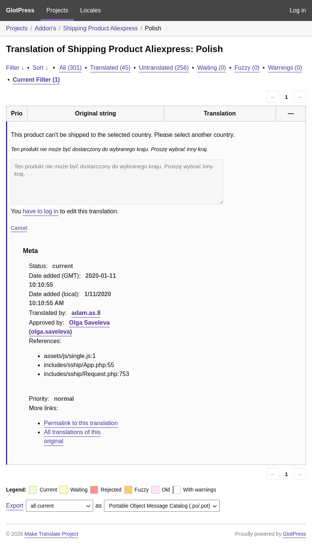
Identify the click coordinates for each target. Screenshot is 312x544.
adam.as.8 (85, 313)
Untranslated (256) (164, 67)
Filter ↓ (15, 67)
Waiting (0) (211, 67)
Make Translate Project (51, 534)
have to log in (40, 211)
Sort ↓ (40, 67)
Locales (90, 10)
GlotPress (20, 10)
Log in (297, 10)
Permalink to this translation (81, 423)
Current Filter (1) (36, 79)
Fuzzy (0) (246, 67)
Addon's (45, 28)
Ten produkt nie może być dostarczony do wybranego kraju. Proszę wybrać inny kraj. (117, 181)
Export (14, 505)
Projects (57, 10)
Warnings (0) (285, 67)
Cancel (19, 228)
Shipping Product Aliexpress (100, 28)
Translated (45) (110, 67)
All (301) (70, 67)
